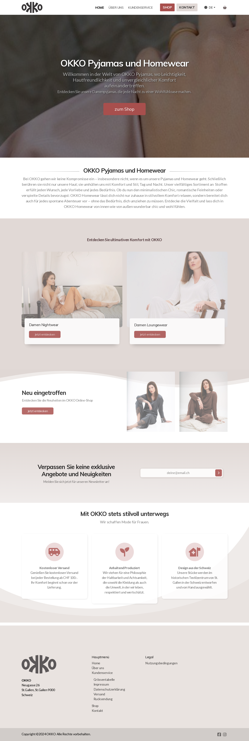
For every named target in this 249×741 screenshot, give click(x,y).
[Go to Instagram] (225, 734)
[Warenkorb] (225, 7)
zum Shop (124, 109)
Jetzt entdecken (45, 335)
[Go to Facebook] (219, 734)
